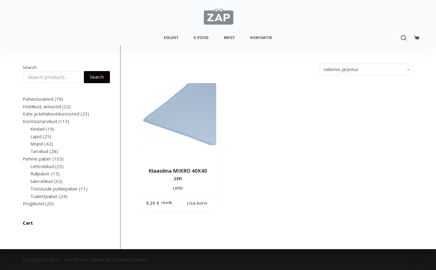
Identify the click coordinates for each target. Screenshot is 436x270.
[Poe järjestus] (366, 69)
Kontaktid (261, 37)
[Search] (403, 38)
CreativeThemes (129, 259)
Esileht (171, 37)
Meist (229, 37)
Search (30, 67)
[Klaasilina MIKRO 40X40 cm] (178, 121)
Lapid (178, 188)
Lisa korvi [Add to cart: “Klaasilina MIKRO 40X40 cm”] (197, 203)
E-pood (201, 37)
